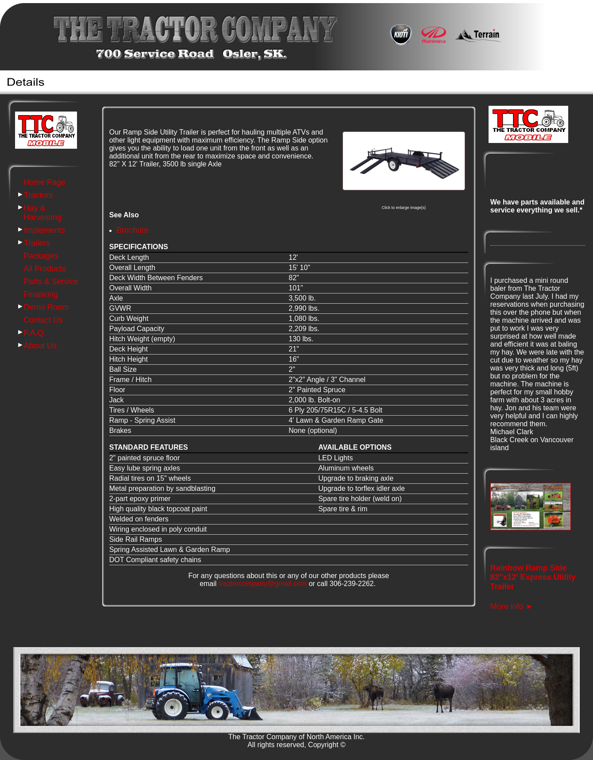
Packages (40, 255)
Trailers (37, 243)
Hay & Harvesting (42, 213)
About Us (40, 345)
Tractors (38, 195)
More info (512, 606)
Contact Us (43, 320)
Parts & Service (50, 281)
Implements (44, 230)
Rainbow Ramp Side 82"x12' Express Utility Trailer (533, 577)
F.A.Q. (35, 332)
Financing (40, 294)
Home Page (44, 182)
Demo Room (46, 307)
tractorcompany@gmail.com (263, 583)
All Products (44, 268)
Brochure (132, 230)
